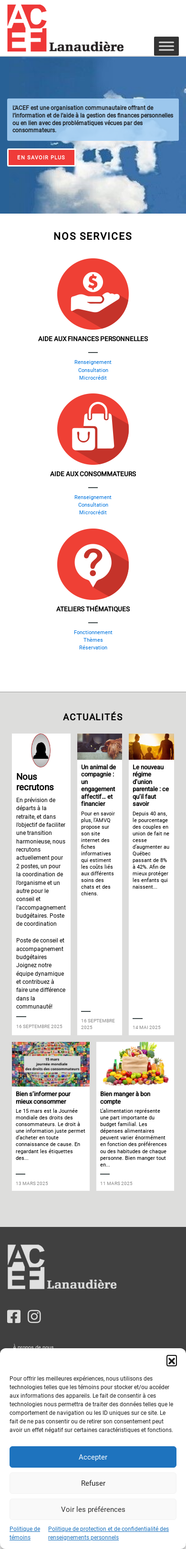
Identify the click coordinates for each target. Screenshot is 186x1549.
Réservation (93, 648)
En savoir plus (41, 158)
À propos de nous (33, 1347)
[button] (171, 1360)
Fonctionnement (93, 632)
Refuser (93, 1483)
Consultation (93, 370)
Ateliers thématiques (93, 609)
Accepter (93, 1457)
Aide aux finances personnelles (93, 339)
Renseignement (93, 362)
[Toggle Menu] (166, 45)
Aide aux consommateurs (93, 474)
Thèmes (93, 640)
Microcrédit (93, 378)
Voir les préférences (93, 1509)
